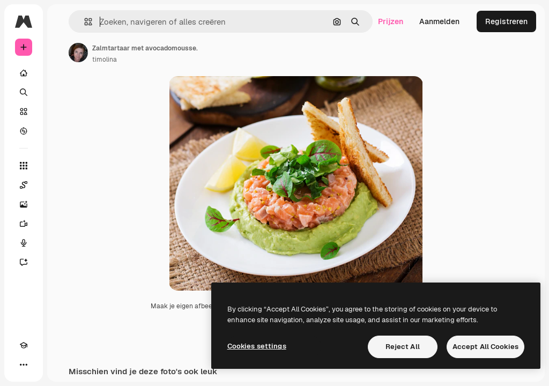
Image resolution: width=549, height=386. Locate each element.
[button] (84, 22)
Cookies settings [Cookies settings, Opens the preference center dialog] (256, 346)
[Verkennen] (23, 130)
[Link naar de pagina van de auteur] (78, 52)
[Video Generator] (23, 223)
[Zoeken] (23, 92)
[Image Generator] (23, 204)
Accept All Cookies (485, 346)
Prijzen (390, 21)
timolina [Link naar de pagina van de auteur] (104, 59)
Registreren (506, 21)
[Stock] (23, 111)
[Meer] (23, 364)
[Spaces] (23, 185)
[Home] (23, 72)
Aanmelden (439, 21)
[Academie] (23, 345)
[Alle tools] (23, 165)
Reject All (402, 346)
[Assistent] (23, 262)
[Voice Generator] (23, 242)
